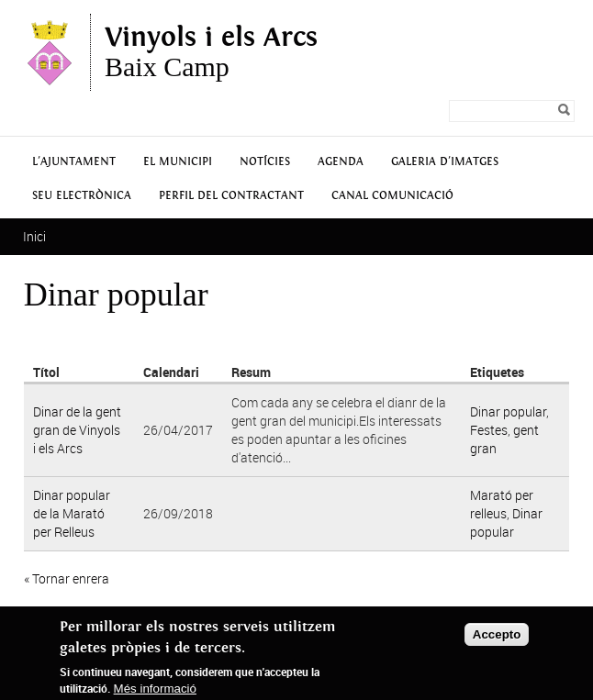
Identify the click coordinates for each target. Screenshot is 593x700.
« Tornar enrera (66, 578)
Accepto (497, 634)
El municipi (177, 162)
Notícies (265, 162)
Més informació (155, 688)
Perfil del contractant (231, 196)
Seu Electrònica (81, 196)
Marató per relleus (501, 504)
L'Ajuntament (74, 162)
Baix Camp (211, 52)
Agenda (341, 162)
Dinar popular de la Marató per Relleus (71, 513)
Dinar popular (508, 411)
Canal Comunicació (392, 196)
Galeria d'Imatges (444, 162)
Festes (489, 430)
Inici (34, 236)
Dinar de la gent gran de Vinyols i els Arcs (77, 430)
